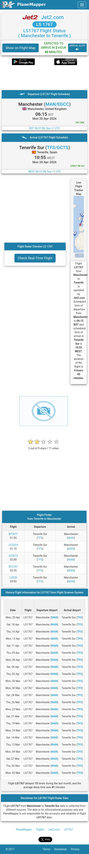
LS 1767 (44, 24)
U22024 (13, 544)
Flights (40, 829)
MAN (71, 537)
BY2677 (13, 534)
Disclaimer (62, 849)
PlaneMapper (24, 829)
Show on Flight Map (20, 48)
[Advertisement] (44, 77)
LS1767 (68, 829)
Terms (48, 849)
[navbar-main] (82, 5)
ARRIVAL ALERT (77, 47)
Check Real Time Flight (35, 258)
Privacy (77, 849)
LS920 (13, 577)
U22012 (13, 555)
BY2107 (13, 566)
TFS (40, 537)
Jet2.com (52, 17)
